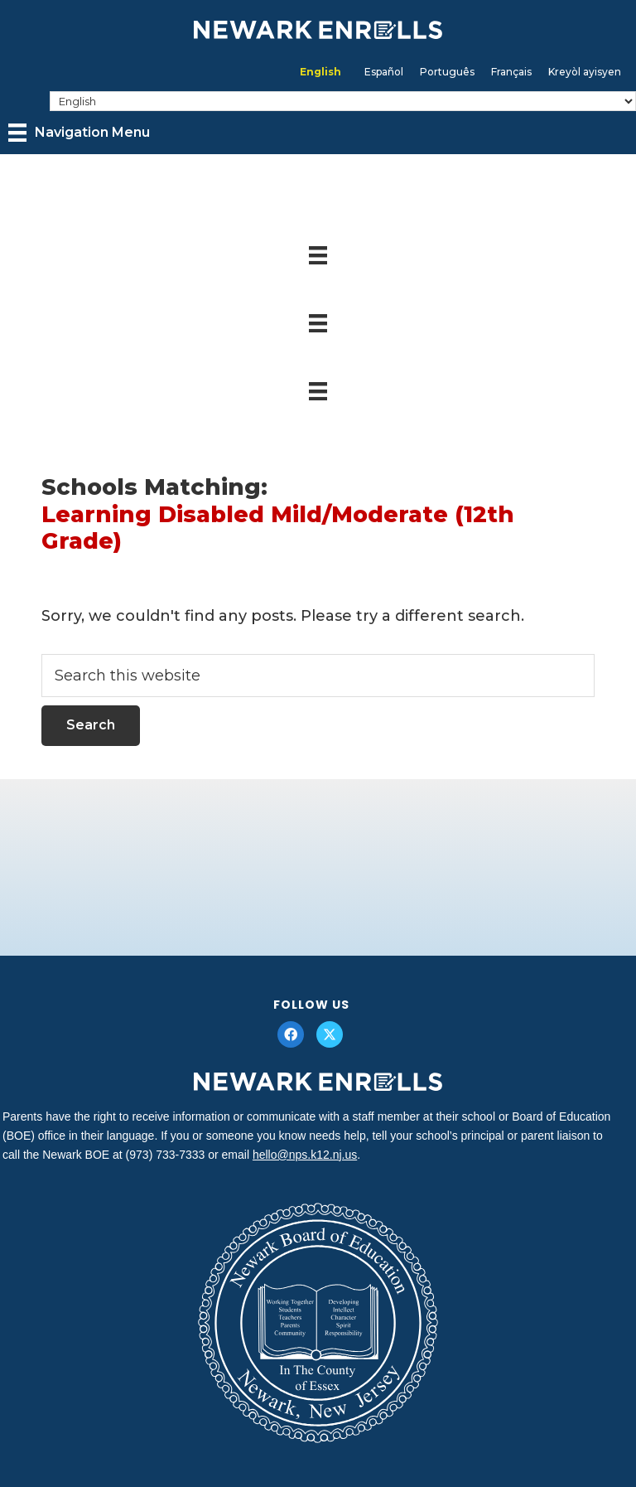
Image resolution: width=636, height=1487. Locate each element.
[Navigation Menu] (79, 132)
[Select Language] (343, 101)
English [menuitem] (320, 71)
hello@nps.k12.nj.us (305, 1154)
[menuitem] (320, 72)
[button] (290, 1034)
